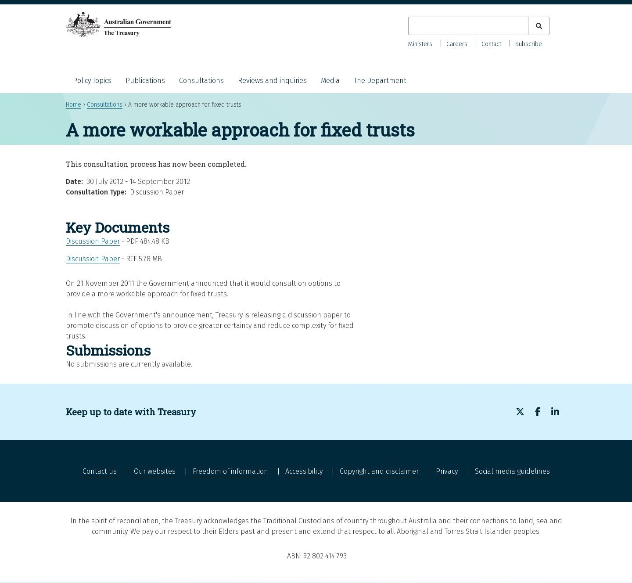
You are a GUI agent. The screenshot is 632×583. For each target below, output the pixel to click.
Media (330, 80)
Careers (456, 44)
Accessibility (304, 471)
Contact (491, 44)
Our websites (155, 471)
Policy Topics (92, 80)
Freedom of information (230, 471)
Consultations (201, 80)
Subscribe (528, 44)
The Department (380, 80)
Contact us (100, 471)
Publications (145, 80)
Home (73, 104)
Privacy (447, 471)
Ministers (420, 44)
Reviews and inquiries (272, 80)
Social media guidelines (512, 471)
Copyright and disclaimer (379, 471)
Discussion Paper (93, 241)
